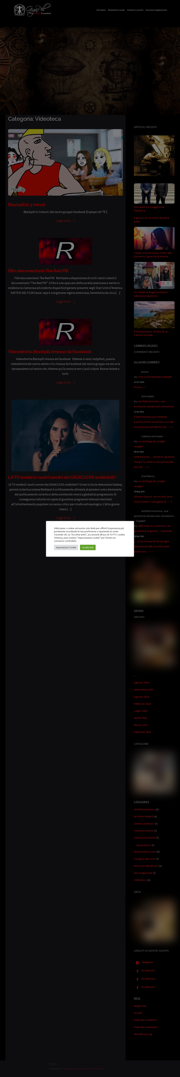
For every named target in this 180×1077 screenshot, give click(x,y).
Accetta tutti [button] (88, 547)
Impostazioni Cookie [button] (66, 547)
